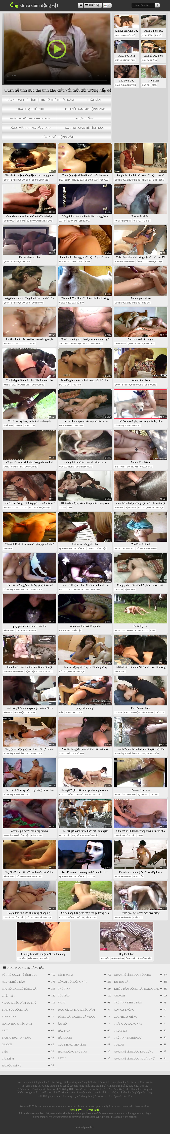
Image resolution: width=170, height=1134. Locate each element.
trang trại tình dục (16, 1037)
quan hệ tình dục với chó (17, 180)
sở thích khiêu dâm (147, 549)
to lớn (119, 1044)
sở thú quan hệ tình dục (84, 127)
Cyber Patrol (93, 1109)
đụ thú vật (9, 221)
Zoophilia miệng (40, 180)
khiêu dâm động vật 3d (15, 508)
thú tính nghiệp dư (124, 35)
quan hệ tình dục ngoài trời (134, 1058)
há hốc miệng (66, 426)
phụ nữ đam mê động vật (85, 109)
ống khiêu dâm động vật (149, 262)
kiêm (87, 262)
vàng (80, 262)
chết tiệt (76, 631)
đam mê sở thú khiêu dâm (30, 118)
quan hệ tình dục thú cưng (129, 385)
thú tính (63, 344)
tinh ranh (120, 467)
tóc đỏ (91, 877)
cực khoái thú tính (20, 99)
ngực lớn (30, 426)
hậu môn (8, 713)
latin (62, 1058)
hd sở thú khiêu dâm (57, 99)
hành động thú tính (125, 85)
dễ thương (147, 35)
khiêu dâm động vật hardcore (20, 344)
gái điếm (8, 1058)
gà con (118, 713)
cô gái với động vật (57, 137)
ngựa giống (84, 118)
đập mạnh (33, 958)
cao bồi (146, 85)
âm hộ (158, 35)
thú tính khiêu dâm (125, 262)
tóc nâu (104, 180)
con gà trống (149, 60)
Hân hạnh (65, 1037)
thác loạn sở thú (30, 109)
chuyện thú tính (141, 221)
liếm (14, 385)
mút (5, 1030)
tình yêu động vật (96, 549)
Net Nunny (76, 1109)
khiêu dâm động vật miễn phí (138, 713)
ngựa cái (72, 221)
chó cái (21, 221)
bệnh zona (64, 180)
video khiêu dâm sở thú (71, 303)
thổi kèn (94, 99)
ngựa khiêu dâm (123, 221)
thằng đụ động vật (93, 344)
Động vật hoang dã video (30, 127)
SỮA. (154, 85)
